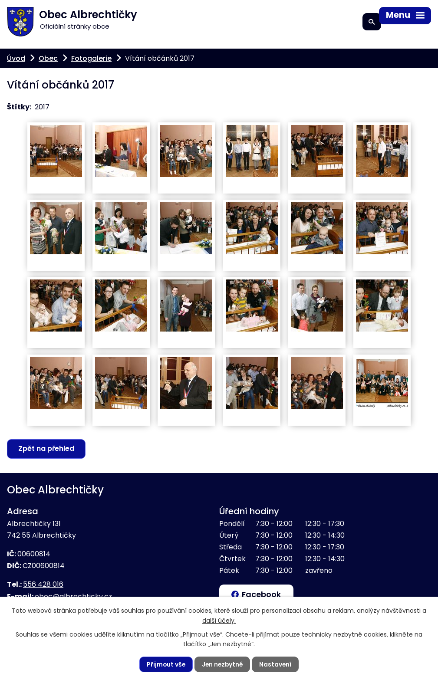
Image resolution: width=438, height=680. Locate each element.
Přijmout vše (165, 664)
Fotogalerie (91, 58)
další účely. (219, 620)
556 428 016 (43, 585)
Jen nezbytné (222, 664)
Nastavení (276, 664)
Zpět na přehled (47, 448)
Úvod (16, 58)
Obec (48, 58)
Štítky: (19, 107)
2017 (42, 107)
